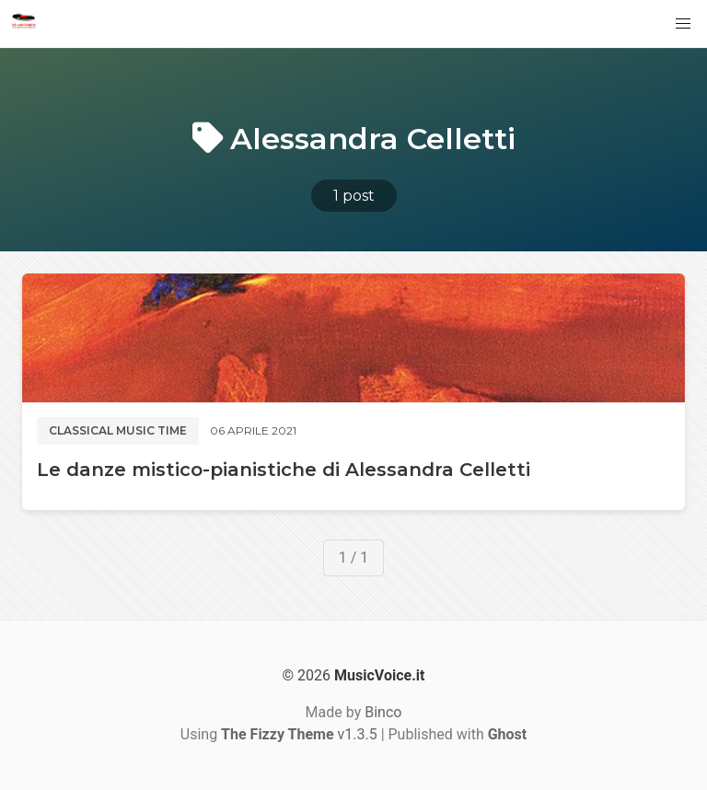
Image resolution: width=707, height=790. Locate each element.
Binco (383, 712)
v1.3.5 (299, 734)
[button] (683, 24)
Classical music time (118, 430)
